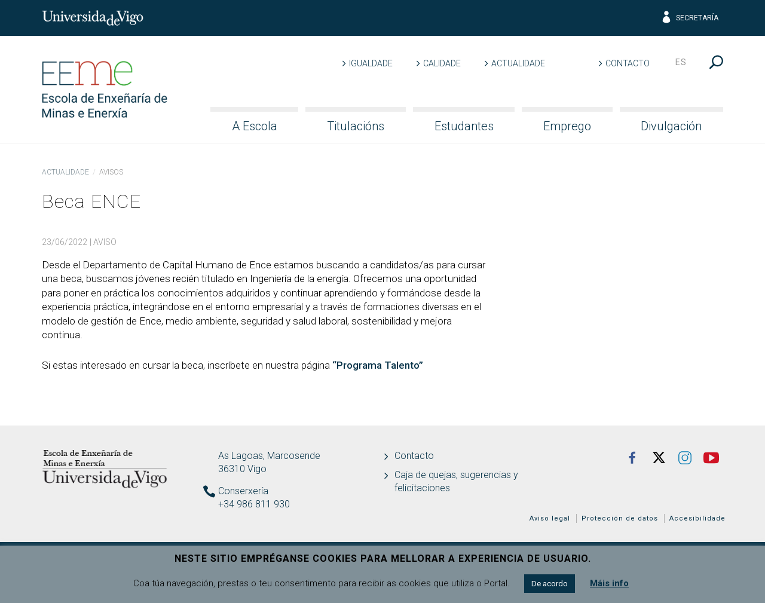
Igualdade (371, 63)
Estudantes (464, 126)
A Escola (254, 126)
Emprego (567, 126)
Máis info (609, 583)
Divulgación (671, 126)
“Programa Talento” (377, 365)
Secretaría (689, 18)
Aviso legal (550, 518)
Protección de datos (620, 518)
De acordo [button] (549, 583)
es (681, 62)
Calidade (442, 63)
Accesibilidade (697, 518)
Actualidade (518, 63)
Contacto (627, 63)
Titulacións (355, 126)
